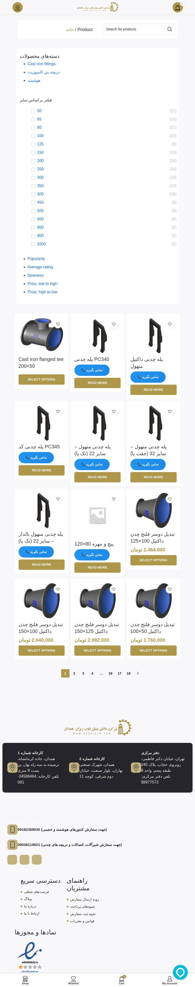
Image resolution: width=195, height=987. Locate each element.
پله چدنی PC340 (91, 359)
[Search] (139, 29)
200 (40, 161)
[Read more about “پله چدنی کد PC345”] (42, 470)
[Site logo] (97, 7)
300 (40, 177)
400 (40, 194)
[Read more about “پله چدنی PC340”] (97, 383)
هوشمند (34, 80)
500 (40, 211)
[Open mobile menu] (17, 7)
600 (40, 219)
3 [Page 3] (83, 673)
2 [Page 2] (74, 673)
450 (40, 202)
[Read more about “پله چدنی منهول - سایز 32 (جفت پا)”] (153, 477)
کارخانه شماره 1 (30, 752)
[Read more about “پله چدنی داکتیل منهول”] (153, 390)
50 (39, 111)
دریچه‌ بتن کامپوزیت (44, 72)
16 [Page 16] (111, 673)
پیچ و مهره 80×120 (94, 544)
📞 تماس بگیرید (92, 370)
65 (39, 119)
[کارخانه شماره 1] (12, 767)
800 (40, 227)
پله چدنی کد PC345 (39, 446)
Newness (36, 275)
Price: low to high (42, 284)
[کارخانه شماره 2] (74, 767)
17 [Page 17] (120, 673)
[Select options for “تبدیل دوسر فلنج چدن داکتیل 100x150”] (42, 650)
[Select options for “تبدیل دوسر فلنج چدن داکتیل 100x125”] (153, 560)
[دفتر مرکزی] (136, 767)
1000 (41, 244)
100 (40, 136)
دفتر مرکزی (150, 752)
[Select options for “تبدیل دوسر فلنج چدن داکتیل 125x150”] (97, 650)
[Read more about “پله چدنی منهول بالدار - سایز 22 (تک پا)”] (42, 564)
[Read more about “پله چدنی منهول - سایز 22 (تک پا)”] (97, 477)
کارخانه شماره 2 (92, 758)
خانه (70, 29)
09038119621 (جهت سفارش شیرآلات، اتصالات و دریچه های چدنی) (70, 844)
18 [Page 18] (129, 673)
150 (40, 152)
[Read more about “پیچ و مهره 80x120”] (97, 567)
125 (40, 144)
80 (39, 127)
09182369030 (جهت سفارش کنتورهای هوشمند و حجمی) (62, 829)
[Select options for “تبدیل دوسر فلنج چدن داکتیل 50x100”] (153, 650)
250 (40, 169)
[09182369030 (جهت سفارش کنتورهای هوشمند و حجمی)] (12, 829)
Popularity (36, 259)
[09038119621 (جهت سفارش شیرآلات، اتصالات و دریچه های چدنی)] (12, 844)
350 (40, 186)
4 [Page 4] (92, 673)
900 (40, 236)
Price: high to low (42, 292)
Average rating (40, 267)
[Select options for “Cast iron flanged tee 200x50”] (42, 379)
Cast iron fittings (42, 64)
